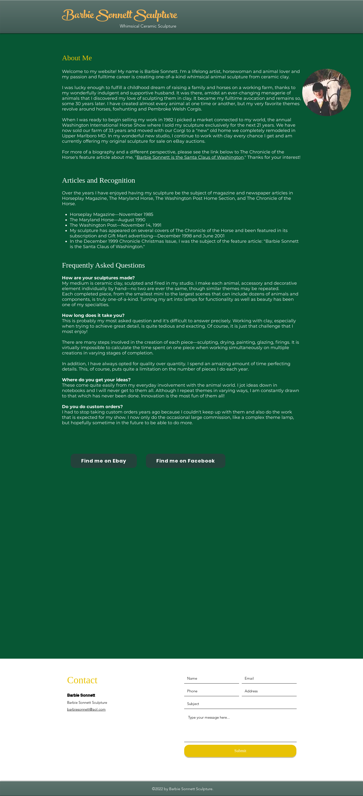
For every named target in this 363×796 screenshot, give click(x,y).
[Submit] (240, 751)
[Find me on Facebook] (185, 461)
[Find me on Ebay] (104, 461)
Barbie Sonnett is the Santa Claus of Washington (190, 157)
